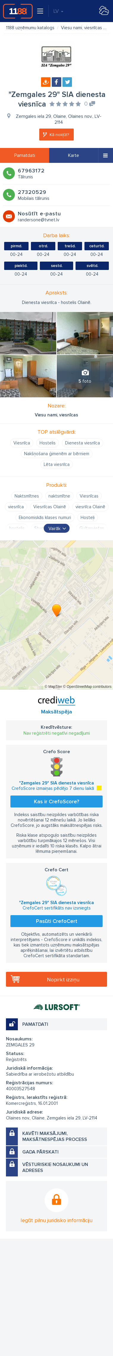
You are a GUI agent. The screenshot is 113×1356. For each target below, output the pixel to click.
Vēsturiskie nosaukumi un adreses (55, 1167)
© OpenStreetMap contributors (87, 687)
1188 (18, 11)
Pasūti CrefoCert (56, 921)
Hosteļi (88, 517)
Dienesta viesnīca (82, 443)
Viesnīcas (89, 496)
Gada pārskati (40, 1152)
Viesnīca (21, 443)
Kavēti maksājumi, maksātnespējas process (54, 1136)
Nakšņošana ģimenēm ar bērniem (56, 453)
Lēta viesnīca (57, 464)
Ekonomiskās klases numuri (45, 517)
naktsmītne (59, 496)
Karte (73, 155)
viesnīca (16, 506)
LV (58, 11)
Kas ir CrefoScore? (56, 801)
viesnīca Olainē (90, 506)
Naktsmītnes (27, 496)
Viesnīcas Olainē (49, 506)
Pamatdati (24, 155)
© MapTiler (53, 687)
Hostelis (48, 443)
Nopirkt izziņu (63, 979)
